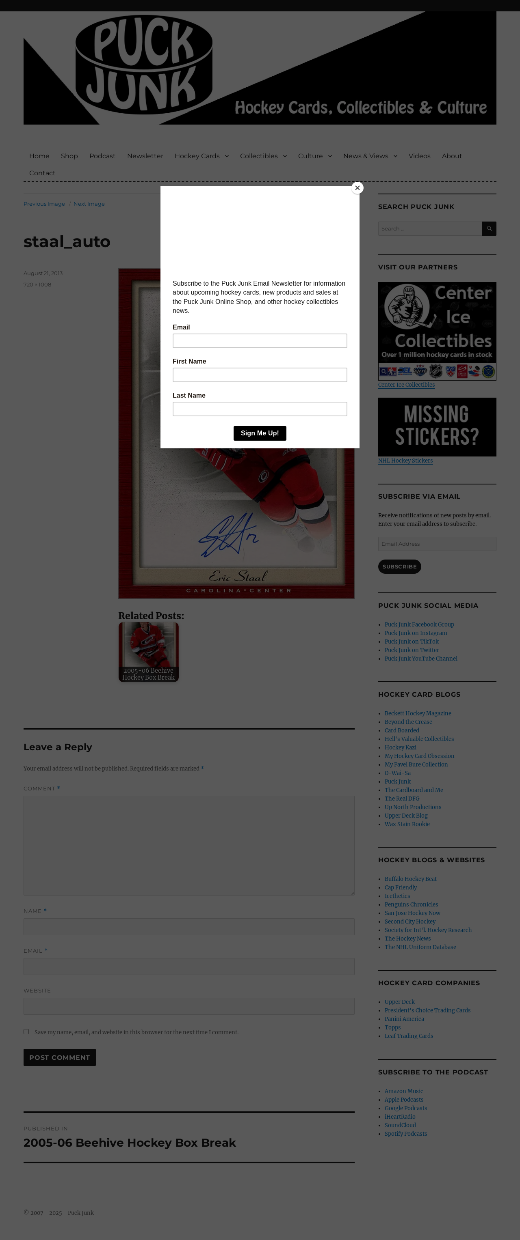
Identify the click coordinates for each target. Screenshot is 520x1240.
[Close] (357, 188)
